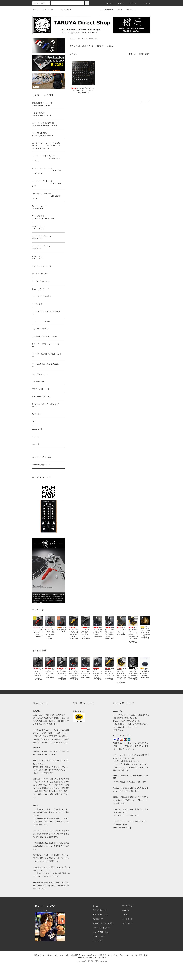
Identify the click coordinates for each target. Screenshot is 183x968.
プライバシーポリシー (101, 928)
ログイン (131, 3)
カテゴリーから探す (47, 9)
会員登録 (119, 3)
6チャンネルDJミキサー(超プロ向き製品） (86, 38)
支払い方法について (100, 910)
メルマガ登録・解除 (105, 9)
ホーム (35, 9)
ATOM (100, 941)
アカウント (107, 3)
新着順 (147, 54)
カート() (145, 3)
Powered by (91, 961)
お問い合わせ (129, 9)
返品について (98, 919)
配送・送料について (100, 915)
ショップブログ (99, 936)
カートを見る (127, 919)
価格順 (141, 54)
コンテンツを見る (63, 9)
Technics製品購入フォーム (42, 465)
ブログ (118, 9)
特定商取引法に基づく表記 (103, 923)
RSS (94, 941)
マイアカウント (128, 906)
